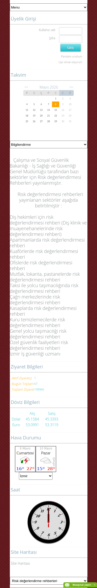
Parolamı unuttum (71, 56)
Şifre (52, 38)
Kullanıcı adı (47, 30)
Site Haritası (20, 563)
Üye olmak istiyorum (70, 62)
